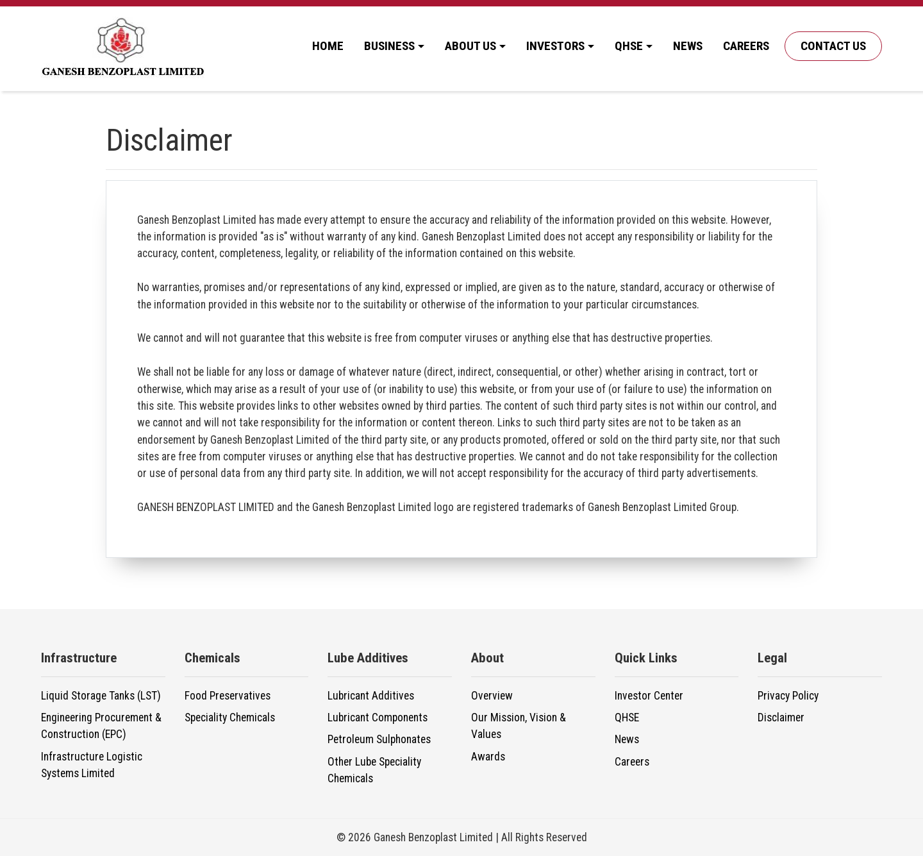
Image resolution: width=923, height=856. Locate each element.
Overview (492, 695)
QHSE (627, 717)
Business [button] (389, 45)
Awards (488, 756)
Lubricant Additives (371, 695)
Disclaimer (781, 717)
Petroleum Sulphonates (379, 739)
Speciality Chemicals (230, 717)
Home (328, 45)
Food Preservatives (227, 695)
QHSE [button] (629, 45)
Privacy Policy (788, 695)
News (688, 45)
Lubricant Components (378, 717)
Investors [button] (555, 45)
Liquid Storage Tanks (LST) (101, 695)
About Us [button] (470, 45)
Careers (746, 45)
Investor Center (649, 695)
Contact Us (833, 45)
